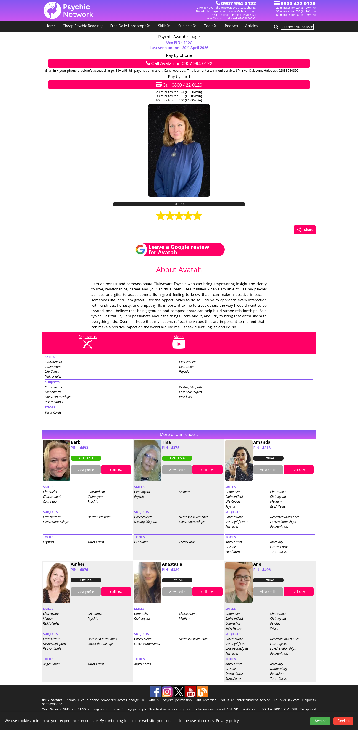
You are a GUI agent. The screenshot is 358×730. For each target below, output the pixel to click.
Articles (251, 25)
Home (50, 25)
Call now (116, 470)
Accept (320, 721)
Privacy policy (227, 720)
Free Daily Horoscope (130, 25)
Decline (343, 721)
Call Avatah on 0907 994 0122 (179, 63)
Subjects (187, 25)
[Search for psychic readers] (276, 27)
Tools (211, 25)
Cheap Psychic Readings (83, 25)
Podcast (231, 25)
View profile (86, 470)
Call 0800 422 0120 (179, 84)
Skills (164, 25)
